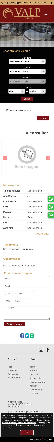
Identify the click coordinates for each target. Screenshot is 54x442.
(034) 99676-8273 (39, 3)
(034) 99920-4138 (24, 3)
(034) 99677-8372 (10, 3)
